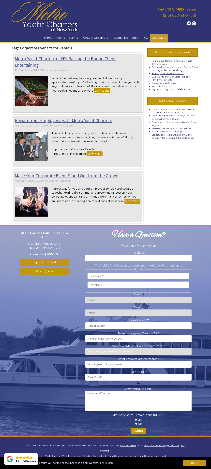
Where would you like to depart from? (138, 346)
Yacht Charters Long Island (151, 456)
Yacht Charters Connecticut (91, 456)
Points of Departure (95, 37)
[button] (21, 459)
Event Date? (138, 371)
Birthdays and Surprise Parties (167, 73)
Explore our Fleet (44, 262)
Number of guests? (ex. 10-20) (138, 333)
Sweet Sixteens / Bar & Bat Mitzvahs (170, 77)
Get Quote (159, 37)
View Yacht (102, 90)
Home (48, 37)
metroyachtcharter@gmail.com (161, 445)
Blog (135, 37)
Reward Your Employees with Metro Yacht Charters (63, 120)
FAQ (145, 37)
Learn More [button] (107, 463)
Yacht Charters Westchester (60, 456)
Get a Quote (44, 271)
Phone (138, 294)
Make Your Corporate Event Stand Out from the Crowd (66, 176)
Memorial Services (161, 86)
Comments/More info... (138, 388)
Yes (140, 419)
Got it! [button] (194, 463)
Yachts (60, 37)
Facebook (138, 252)
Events (73, 37)
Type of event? (138, 320)
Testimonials (120, 37)
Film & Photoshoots (161, 80)
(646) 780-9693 (170, 9)
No (140, 423)
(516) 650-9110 (175, 15)
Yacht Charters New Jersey (121, 456)
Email (138, 307)
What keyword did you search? (138, 359)
